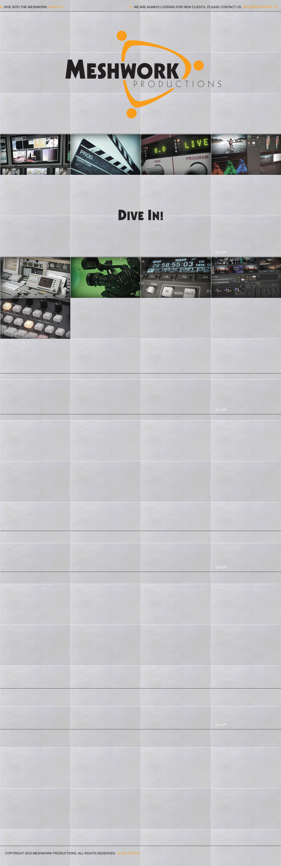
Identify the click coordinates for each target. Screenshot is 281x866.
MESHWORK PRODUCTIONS (140, 74)
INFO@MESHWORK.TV (260, 7)
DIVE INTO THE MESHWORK (34, 7)
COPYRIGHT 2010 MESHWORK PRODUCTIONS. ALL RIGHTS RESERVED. (73, 853)
